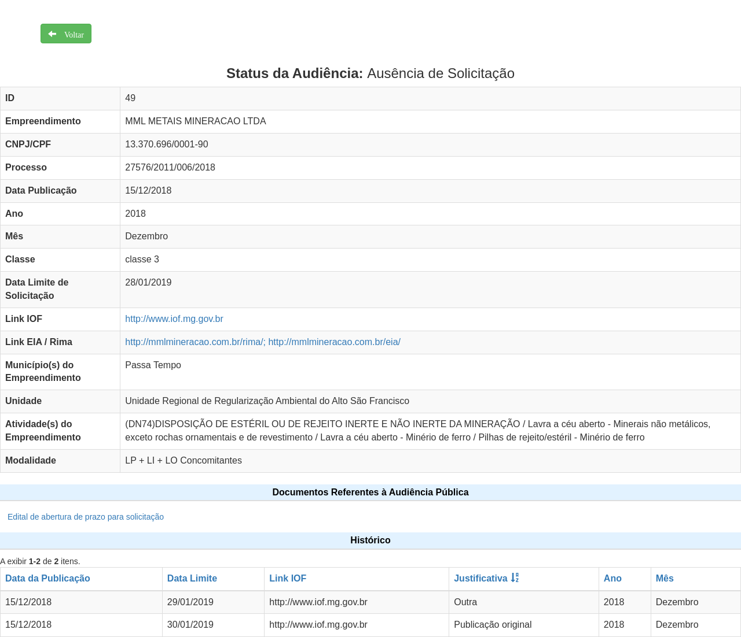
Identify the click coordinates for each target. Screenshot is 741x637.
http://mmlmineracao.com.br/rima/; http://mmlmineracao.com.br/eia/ (263, 342)
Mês (665, 578)
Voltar (70, 33)
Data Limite (192, 578)
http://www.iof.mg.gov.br (174, 319)
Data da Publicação (47, 578)
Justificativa (480, 578)
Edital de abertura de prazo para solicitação (86, 516)
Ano (613, 578)
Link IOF (287, 578)
